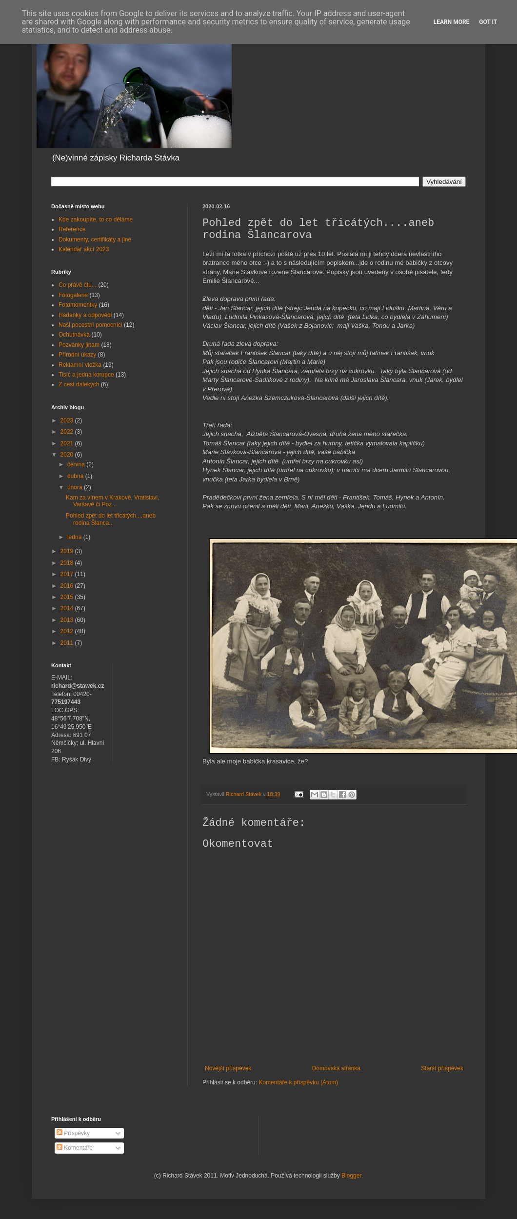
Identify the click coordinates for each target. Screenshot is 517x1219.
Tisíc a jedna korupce (86, 374)
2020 (67, 454)
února (75, 487)
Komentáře (75, 1147)
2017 (67, 574)
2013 (67, 620)
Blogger (351, 1175)
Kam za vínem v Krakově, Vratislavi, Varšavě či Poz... (112, 501)
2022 (67, 431)
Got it (488, 22)
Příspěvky (73, 1133)
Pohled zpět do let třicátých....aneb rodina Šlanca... (111, 519)
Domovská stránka (336, 1068)
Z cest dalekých (79, 384)
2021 (67, 443)
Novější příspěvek (228, 1068)
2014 (67, 608)
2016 (67, 585)
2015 (67, 597)
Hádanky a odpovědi (85, 315)
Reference (72, 229)
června (76, 464)
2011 (67, 642)
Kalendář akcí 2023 (84, 249)
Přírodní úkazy (77, 354)
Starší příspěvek (442, 1068)
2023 (67, 420)
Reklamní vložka (80, 364)
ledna (75, 537)
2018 (67, 563)
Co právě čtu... (78, 284)
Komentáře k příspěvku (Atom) (298, 1082)
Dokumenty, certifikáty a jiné (95, 239)
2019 (67, 551)
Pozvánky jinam (79, 344)
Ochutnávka (74, 334)
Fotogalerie (73, 295)
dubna (76, 476)
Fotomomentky (78, 304)
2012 (67, 631)
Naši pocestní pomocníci (90, 324)
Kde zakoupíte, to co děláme (96, 219)
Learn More (452, 22)
